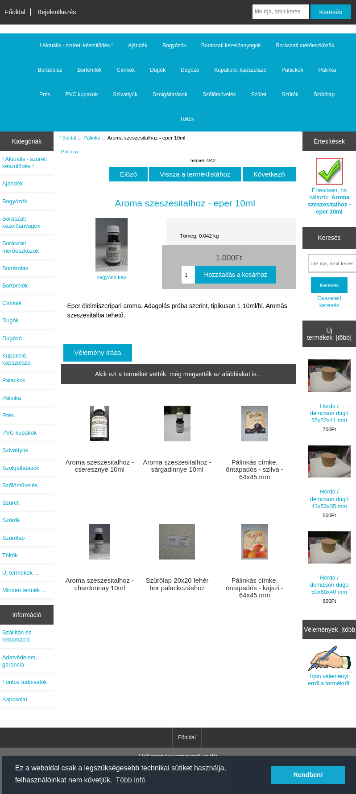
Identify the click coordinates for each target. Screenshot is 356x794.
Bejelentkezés (56, 12)
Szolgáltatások (170, 94)
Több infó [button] (130, 780)
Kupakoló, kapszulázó (240, 70)
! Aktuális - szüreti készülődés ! (76, 45)
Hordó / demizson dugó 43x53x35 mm (329, 477)
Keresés (329, 237)
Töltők (187, 119)
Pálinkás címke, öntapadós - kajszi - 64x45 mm (254, 587)
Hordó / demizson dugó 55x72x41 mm (329, 391)
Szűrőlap (324, 94)
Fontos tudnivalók (24, 682)
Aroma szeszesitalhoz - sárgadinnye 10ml (177, 466)
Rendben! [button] (308, 774)
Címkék (126, 70)
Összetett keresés (329, 302)
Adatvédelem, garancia (19, 661)
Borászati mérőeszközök (305, 45)
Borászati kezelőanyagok (231, 45)
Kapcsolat (14, 699)
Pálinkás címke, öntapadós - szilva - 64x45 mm (254, 469)
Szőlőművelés (219, 94)
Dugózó (190, 70)
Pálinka (91, 137)
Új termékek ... (20, 572)
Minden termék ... (24, 590)
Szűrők (289, 94)
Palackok (292, 70)
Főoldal (15, 12)
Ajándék (137, 45)
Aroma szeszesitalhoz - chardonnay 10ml (100, 584)
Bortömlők (90, 70)
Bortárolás (50, 70)
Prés (44, 94)
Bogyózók (174, 45)
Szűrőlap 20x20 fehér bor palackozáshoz (177, 584)
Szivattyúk (125, 94)
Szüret (259, 94)
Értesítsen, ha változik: (329, 186)
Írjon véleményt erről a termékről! (329, 666)
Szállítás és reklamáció (16, 636)
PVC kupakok (82, 94)
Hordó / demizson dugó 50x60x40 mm (329, 563)
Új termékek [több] (329, 334)
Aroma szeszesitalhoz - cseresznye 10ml (100, 466)
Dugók (158, 70)
